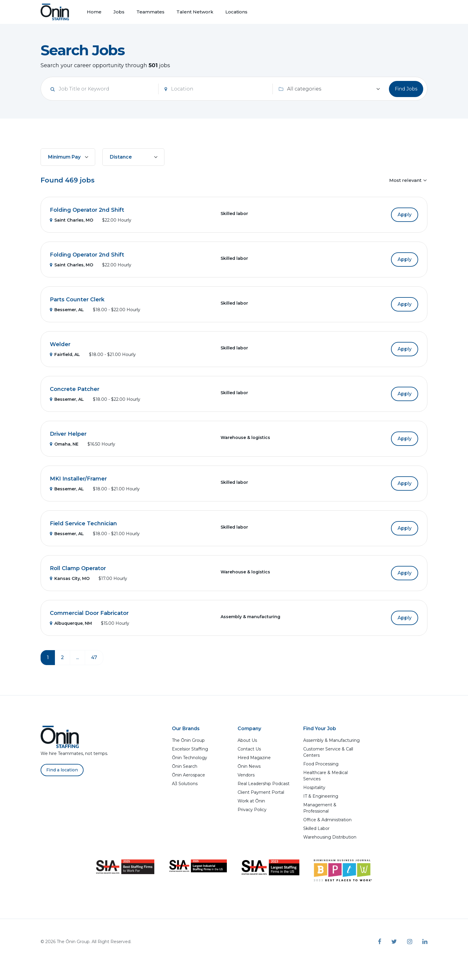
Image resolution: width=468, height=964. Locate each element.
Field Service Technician (83, 523)
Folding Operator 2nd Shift (87, 210)
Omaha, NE (64, 444)
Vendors (246, 775)
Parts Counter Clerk (77, 299)
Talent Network (194, 12)
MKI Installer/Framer (78, 478)
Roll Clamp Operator (78, 568)
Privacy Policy (252, 809)
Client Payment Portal (261, 792)
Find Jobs (406, 89)
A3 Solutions (185, 783)
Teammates (150, 12)
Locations (236, 12)
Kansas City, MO (70, 578)
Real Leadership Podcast (264, 783)
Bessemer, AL (67, 309)
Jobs (118, 12)
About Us (247, 740)
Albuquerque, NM (71, 623)
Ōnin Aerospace (188, 775)
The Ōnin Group (188, 740)
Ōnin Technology (189, 757)
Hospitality (314, 787)
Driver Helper (68, 434)
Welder (60, 344)
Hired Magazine (254, 757)
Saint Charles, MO (71, 220)
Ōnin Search (184, 766)
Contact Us (249, 749)
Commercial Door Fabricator (89, 613)
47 (94, 657)
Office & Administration (327, 819)
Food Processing (320, 764)
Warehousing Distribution (329, 837)
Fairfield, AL (65, 354)
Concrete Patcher (74, 389)
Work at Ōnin (251, 801)
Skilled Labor (316, 828)
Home (94, 12)
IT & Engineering (320, 796)
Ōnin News (249, 766)
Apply (405, 214)
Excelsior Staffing (190, 749)
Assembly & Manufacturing (331, 740)
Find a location (62, 770)
